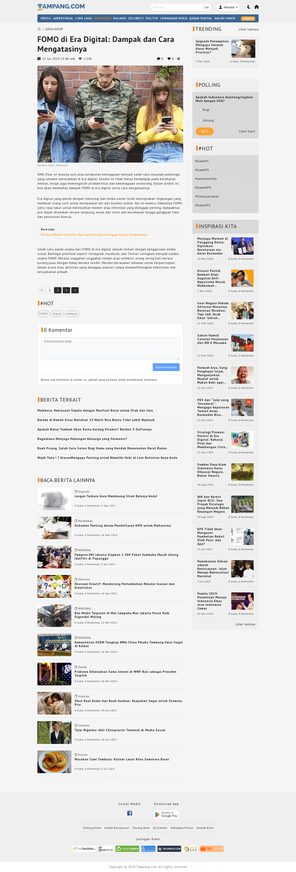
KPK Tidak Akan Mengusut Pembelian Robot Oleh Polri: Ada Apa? (210, 536)
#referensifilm (206, 179)
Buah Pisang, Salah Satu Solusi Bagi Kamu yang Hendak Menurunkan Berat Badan (102, 448)
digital (57, 314)
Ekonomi (84, 579)
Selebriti (84, 725)
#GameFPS (203, 205)
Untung (206, 120)
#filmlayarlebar (207, 196)
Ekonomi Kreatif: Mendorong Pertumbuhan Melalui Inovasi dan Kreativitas (125, 586)
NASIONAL (84, 550)
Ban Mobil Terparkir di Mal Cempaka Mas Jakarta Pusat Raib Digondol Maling (122, 615)
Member (227, 7)
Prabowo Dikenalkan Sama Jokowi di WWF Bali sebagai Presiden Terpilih (126, 673)
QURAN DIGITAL (200, 18)
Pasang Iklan (141, 828)
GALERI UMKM (224, 18)
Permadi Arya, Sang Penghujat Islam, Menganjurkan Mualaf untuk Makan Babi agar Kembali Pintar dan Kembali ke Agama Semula (212, 375)
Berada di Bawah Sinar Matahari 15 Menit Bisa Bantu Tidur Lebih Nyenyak (96, 420)
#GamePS (202, 170)
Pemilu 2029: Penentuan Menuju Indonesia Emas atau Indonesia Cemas (212, 601)
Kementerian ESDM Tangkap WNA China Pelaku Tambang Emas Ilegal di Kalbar (129, 644)
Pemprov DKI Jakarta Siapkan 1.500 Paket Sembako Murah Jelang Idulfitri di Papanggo (126, 556)
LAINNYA (248, 18)
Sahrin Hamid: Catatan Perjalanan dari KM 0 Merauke (212, 339)
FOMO (43, 314)
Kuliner (83, 754)
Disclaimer (160, 828)
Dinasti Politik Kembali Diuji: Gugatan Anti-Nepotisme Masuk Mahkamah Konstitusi (211, 278)
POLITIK (152, 18)
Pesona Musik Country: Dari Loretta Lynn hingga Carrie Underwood (94, 235)
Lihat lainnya (249, 29)
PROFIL (46, 18)
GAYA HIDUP (102, 18)
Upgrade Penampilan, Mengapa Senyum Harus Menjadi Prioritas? (212, 46)
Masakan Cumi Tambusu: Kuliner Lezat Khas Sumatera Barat (122, 759)
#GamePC (202, 161)
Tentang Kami (92, 828)
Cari (206, 7)
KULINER (119, 18)
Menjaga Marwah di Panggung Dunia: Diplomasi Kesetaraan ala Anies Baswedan (212, 246)
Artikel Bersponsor (117, 828)
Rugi (204, 110)
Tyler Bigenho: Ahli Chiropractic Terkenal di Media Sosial (120, 730)
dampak (71, 314)
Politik (82, 667)
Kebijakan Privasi (182, 828)
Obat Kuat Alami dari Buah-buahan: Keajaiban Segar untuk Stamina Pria (128, 703)
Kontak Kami (205, 828)
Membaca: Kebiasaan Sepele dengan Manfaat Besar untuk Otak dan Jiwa (95, 410)
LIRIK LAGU (83, 18)
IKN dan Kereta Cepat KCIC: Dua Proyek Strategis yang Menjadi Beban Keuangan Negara (213, 504)
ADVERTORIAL (63, 18)
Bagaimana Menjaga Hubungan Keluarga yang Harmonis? (82, 439)
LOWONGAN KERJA (173, 18)
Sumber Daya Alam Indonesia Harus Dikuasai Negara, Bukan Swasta (211, 470)
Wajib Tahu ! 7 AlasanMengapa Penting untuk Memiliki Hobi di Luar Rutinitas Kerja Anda (107, 458)
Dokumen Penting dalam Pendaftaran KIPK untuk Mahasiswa (123, 525)
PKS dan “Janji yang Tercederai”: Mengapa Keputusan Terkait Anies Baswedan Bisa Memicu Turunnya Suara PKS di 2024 (213, 407)
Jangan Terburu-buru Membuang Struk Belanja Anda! (116, 496)
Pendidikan (85, 521)
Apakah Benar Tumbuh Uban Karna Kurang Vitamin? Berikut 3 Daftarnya (94, 429)
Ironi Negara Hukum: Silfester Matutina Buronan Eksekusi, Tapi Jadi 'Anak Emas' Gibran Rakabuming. (213, 310)
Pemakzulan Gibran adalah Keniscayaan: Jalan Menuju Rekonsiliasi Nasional (213, 569)
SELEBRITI (136, 18)
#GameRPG (203, 188)
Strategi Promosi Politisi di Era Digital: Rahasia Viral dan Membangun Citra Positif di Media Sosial (211, 439)
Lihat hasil (247, 131)
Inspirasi (84, 491)
